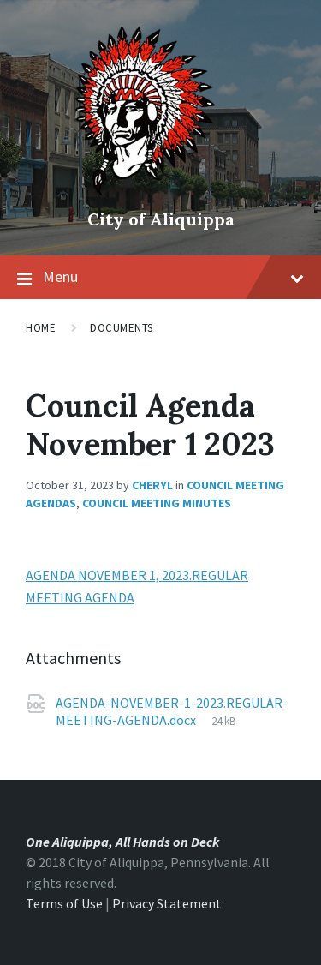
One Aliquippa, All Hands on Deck (122, 841)
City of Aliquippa (161, 219)
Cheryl (152, 485)
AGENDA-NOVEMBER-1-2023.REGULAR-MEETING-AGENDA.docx (172, 711)
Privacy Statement (167, 903)
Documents (121, 328)
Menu (173, 276)
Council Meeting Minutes (156, 503)
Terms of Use (64, 903)
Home (41, 328)
